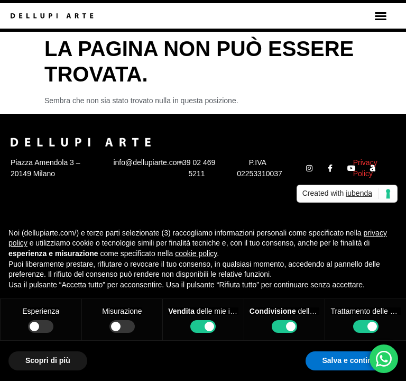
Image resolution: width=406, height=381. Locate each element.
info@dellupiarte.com (148, 162)
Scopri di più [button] (47, 360)
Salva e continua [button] (351, 360)
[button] (380, 15)
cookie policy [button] (196, 253)
